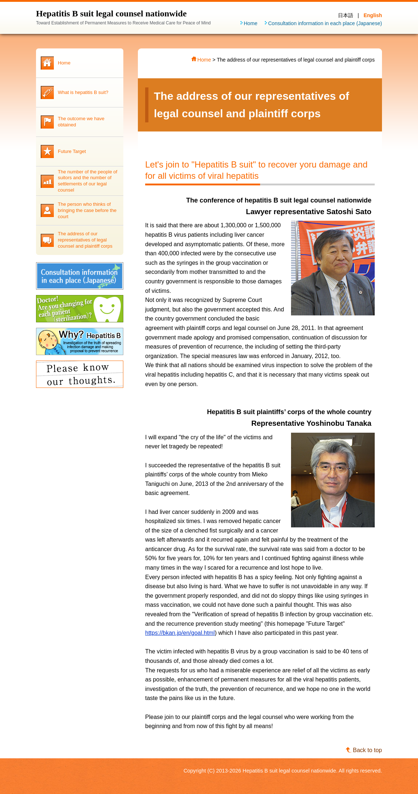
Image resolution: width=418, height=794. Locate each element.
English (372, 15)
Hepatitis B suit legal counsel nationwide (111, 13)
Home (251, 23)
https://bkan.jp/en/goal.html (180, 633)
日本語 (345, 15)
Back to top (367, 750)
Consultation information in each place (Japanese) (325, 23)
